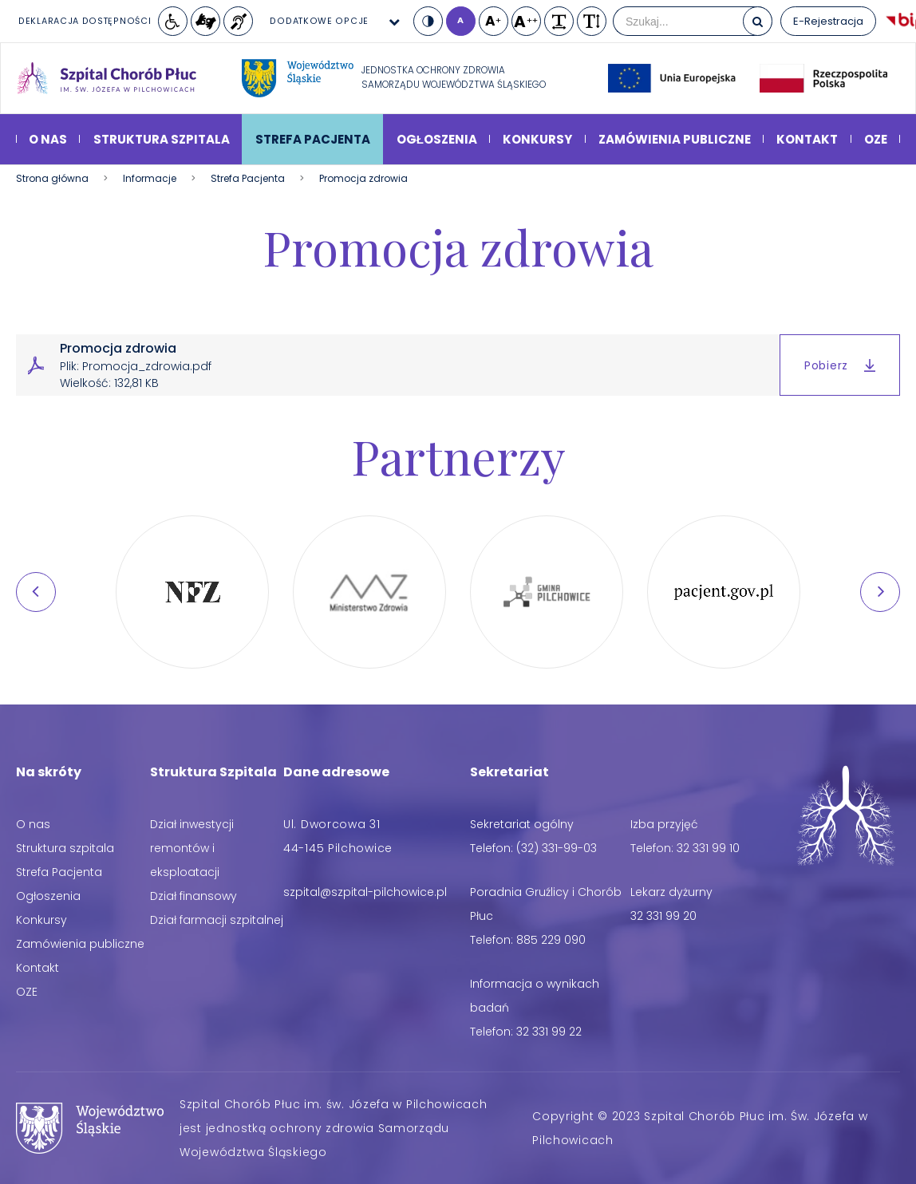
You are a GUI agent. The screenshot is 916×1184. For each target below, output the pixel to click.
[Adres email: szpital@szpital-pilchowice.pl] (365, 892)
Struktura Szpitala (213, 772)
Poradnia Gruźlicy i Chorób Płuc (546, 904)
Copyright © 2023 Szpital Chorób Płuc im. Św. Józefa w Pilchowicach (699, 1128)
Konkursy (537, 139)
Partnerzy (458, 455)
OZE (875, 139)
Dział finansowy (193, 896)
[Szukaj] (757, 21)
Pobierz (839, 365)
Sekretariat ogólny (522, 824)
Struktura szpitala (161, 139)
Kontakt (807, 139)
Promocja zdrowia (458, 246)
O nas (48, 139)
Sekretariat (509, 772)
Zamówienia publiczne (674, 139)
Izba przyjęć (664, 824)
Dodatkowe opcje (319, 21)
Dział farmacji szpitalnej (216, 920)
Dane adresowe (336, 772)
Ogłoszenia (437, 139)
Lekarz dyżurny (671, 892)
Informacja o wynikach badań (534, 996)
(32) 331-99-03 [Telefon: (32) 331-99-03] (556, 848)
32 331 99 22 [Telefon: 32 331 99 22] (549, 1032)
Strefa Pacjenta (312, 139)
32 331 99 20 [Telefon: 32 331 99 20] (663, 916)
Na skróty (48, 772)
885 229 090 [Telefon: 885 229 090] (551, 940)
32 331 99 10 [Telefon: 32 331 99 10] (708, 848)
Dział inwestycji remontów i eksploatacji (192, 848)
